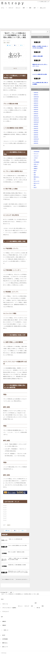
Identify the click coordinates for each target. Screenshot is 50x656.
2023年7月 (36, 141)
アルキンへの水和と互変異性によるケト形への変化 (17, 545)
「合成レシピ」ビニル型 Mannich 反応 (15, 539)
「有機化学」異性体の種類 (37, 56)
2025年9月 (36, 98)
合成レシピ (36, 164)
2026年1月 (36, 94)
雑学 (24, 7)
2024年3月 (36, 136)
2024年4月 (36, 134)
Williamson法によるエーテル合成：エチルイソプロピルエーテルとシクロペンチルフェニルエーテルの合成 (18, 572)
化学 (35, 7)
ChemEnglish (36, 151)
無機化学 (35, 168)
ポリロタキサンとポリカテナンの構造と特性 (23, 579)
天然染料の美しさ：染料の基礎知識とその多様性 (17, 564)
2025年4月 (36, 109)
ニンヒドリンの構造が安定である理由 (39, 74)
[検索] (47, 32)
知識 (35, 174)
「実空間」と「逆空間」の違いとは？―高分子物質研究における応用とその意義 (18, 559)
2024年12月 (36, 117)
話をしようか (43, 7)
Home (2, 599)
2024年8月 (36, 126)
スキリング (11, 7)
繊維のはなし (36, 176)
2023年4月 (36, 143)
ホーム (2, 7)
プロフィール (5, 603)
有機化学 (35, 166)
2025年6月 (36, 105)
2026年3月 (36, 92)
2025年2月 (36, 113)
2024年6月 (36, 130)
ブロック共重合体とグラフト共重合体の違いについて (8, 579)
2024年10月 (36, 122)
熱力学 (35, 170)
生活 (32, 606)
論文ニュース (36, 183)
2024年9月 (36, 124)
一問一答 (35, 157)
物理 (30, 7)
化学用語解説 (36, 162)
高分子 (8, 42)
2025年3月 (36, 111)
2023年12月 (36, 138)
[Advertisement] (25, 19)
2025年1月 (36, 115)
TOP (4, 592)
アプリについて (5, 611)
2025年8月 (36, 100)
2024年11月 (36, 119)
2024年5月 (36, 132)
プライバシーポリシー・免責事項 (9, 607)
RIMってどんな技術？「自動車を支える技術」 (16, 551)
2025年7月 (36, 103)
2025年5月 (36, 107)
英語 (35, 179)
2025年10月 (36, 96)
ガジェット (18, 7)
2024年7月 (36, 128)
